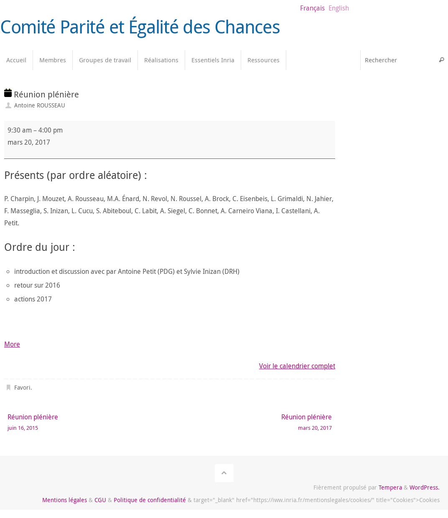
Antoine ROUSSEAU (39, 105)
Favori (22, 387)
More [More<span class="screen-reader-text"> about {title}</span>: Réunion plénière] (12, 344)
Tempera (390, 487)
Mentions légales (64, 500)
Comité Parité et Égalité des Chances (140, 27)
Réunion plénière (82, 422)
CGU (100, 500)
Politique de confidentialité (150, 500)
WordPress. (425, 487)
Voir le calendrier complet (297, 365)
